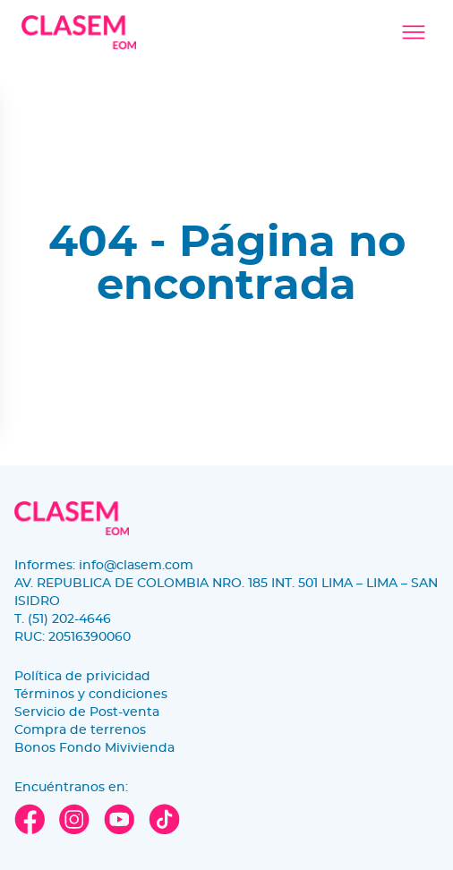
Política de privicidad (82, 676)
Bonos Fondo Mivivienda (94, 748)
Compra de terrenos (80, 730)
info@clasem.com (136, 565)
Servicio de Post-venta (86, 712)
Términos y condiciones (90, 694)
